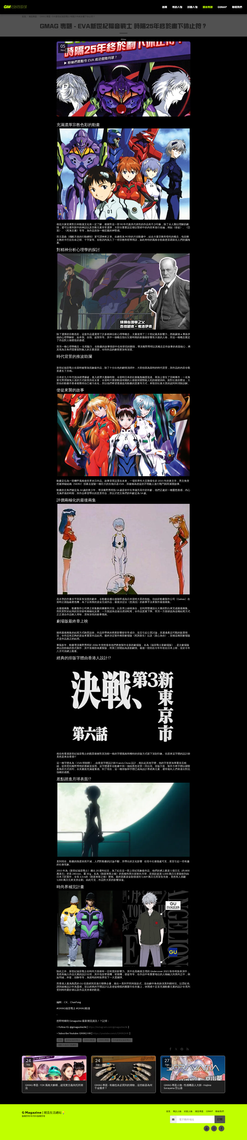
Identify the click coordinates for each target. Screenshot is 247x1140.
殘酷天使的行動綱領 (67, 1045)
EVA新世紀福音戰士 (122, 1040)
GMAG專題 (103, 1040)
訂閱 (219, 1119)
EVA (60, 1040)
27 (167, 1062)
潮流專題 (33, 16)
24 (28, 1062)
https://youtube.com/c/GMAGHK (111, 1033)
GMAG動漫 (89, 1040)
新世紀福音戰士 (73, 1040)
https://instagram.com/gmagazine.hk (108, 1027)
